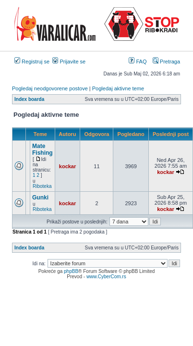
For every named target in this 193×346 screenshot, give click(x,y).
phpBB (71, 271)
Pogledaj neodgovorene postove (50, 88)
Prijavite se (68, 61)
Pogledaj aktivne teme (118, 88)
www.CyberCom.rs (106, 276)
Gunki (40, 197)
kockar (67, 166)
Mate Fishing (42, 149)
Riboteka (42, 186)
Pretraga (166, 61)
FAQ (137, 61)
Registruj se (31, 61)
